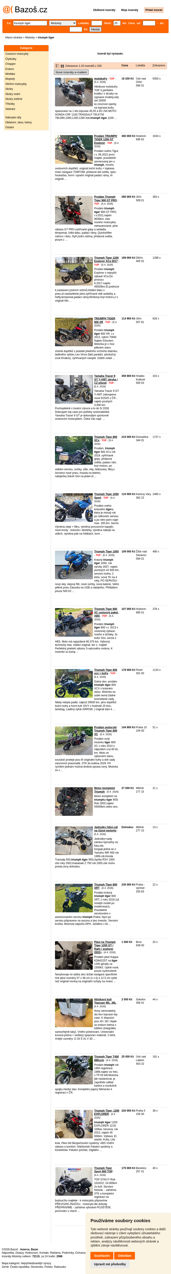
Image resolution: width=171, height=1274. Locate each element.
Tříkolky (10, 103)
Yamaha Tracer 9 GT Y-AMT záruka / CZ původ (106, 379)
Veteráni (10, 109)
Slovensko (37, 1266)
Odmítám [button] (124, 1255)
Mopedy (10, 78)
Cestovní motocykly (16, 53)
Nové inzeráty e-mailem (71, 72)
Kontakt (44, 1252)
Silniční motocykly (15, 84)
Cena (125, 65)
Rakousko (60, 1266)
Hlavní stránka (13, 37)
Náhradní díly (13, 117)
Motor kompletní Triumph (104, 790)
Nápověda (8, 1252)
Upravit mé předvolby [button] (110, 1264)
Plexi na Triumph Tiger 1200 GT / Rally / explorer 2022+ (105, 947)
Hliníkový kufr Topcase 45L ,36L (105, 1001)
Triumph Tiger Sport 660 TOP (103, 1170)
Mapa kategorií (10, 1263)
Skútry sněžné (13, 99)
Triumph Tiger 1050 (106, 551)
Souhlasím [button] (102, 1255)
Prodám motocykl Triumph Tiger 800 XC (105, 731)
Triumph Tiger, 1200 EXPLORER (106, 1112)
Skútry (9, 88)
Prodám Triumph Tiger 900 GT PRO (105, 198)
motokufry (100, 78)
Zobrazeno (158, 65)
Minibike (10, 74)
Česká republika (19, 1266)
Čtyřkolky (10, 59)
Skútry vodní (12, 94)
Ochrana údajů (84, 1252)
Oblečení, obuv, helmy (18, 122)
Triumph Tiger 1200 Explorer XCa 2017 (106, 259)
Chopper (10, 63)
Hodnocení (31, 1252)
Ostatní (9, 127)
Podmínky (68, 1252)
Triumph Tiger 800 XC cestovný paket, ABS (106, 612)
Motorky (30, 37)
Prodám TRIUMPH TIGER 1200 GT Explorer (105, 139)
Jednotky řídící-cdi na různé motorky (106, 829)
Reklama (55, 1252)
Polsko (49, 1266)
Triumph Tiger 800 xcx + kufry (105, 671)
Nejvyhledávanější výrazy (36, 1263)
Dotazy (19, 1252)
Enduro (9, 69)
